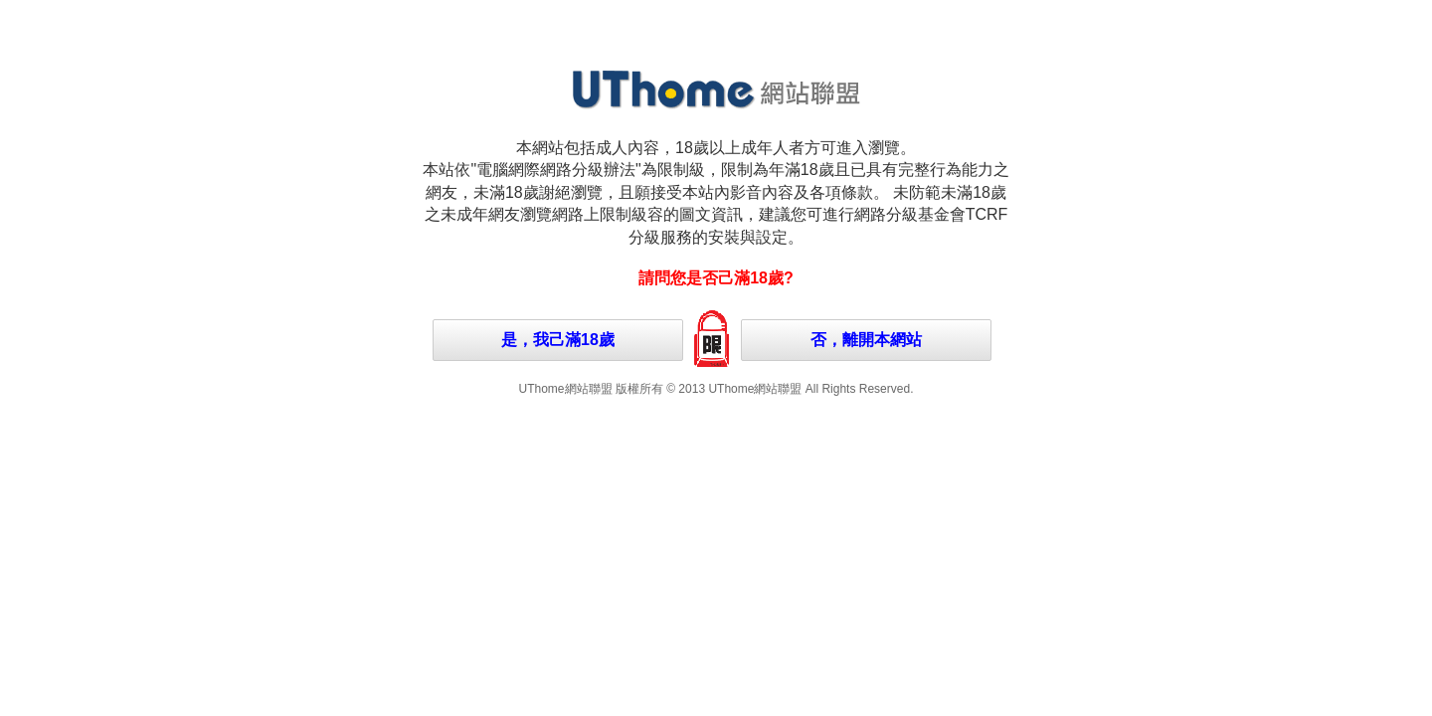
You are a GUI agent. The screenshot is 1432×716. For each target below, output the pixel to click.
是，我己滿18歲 (558, 339)
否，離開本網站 (866, 339)
